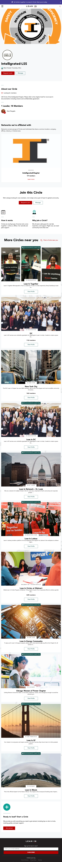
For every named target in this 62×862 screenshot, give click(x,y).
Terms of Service (24, 860)
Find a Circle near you (49, 240)
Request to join (7, 73)
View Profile (31, 291)
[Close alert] (60, 2)
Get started (9, 828)
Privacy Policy (33, 860)
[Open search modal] (60, 6)
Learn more (37, 179)
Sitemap (40, 860)
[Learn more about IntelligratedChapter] (31, 151)
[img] (31, 264)
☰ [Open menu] (2, 6)
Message (20, 73)
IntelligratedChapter (31, 173)
